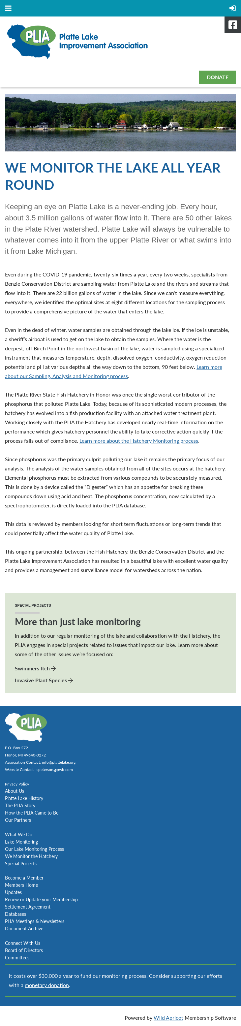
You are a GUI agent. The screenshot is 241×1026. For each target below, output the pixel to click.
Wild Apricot (168, 1017)
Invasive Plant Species (41, 680)
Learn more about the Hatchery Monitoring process (138, 440)
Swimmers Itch (32, 668)
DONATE (217, 77)
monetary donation (47, 985)
